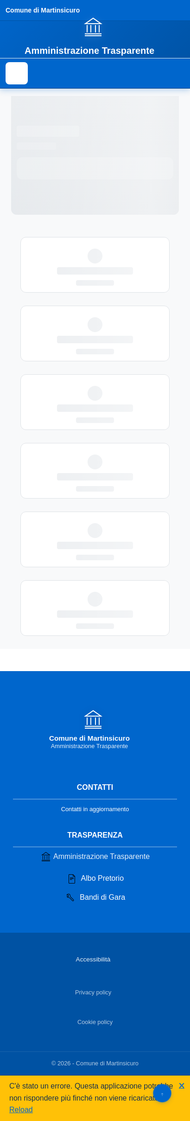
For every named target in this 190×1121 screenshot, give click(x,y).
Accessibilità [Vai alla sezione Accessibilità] (93, 959)
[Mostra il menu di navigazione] (17, 73)
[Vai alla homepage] (95, 36)
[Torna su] (162, 1093)
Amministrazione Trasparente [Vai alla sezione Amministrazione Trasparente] (95, 856)
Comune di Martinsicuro (43, 10)
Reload (21, 1110)
